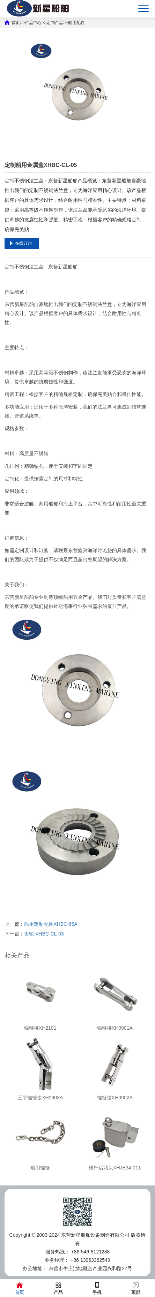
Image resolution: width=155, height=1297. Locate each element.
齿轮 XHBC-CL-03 (44, 934)
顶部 (135, 1288)
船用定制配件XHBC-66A (50, 924)
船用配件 (76, 22)
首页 (19, 1288)
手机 (97, 1288)
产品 (58, 1288)
